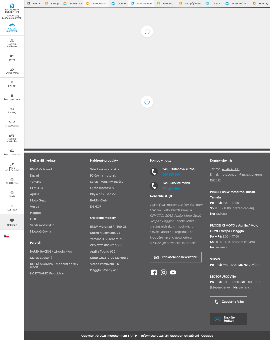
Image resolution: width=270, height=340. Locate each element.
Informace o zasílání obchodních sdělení (170, 336)
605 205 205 (171, 174)
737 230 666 (171, 188)
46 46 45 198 (231, 169)
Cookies (207, 335)
